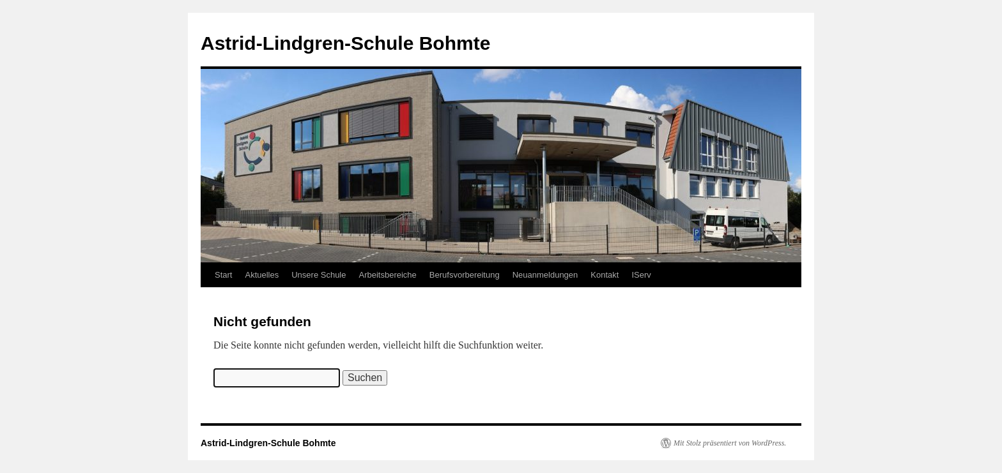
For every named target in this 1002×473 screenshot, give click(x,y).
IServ (641, 275)
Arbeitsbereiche (388, 275)
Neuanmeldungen (545, 275)
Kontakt (604, 275)
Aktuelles (262, 275)
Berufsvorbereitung (464, 275)
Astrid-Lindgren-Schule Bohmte (345, 43)
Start (223, 275)
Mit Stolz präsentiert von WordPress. (730, 443)
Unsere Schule (318, 275)
